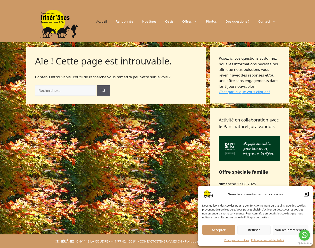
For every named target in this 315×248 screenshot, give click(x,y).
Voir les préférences (290, 230)
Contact (269, 21)
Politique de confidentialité (267, 240)
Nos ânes (149, 21)
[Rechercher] (103, 90)
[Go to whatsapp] (304, 235)
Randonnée (124, 21)
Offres (192, 21)
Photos (211, 21)
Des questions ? (238, 21)
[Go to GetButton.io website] (305, 243)
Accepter (219, 230)
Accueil (101, 21)
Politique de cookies (236, 240)
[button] (306, 194)
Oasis (169, 21)
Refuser (254, 230)
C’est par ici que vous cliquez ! (244, 91)
